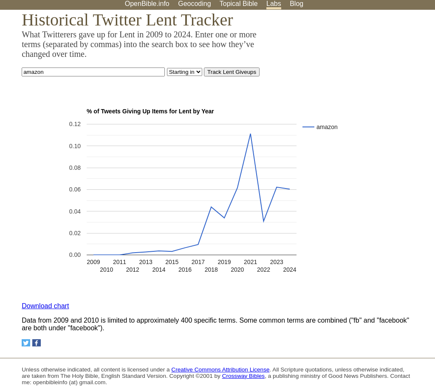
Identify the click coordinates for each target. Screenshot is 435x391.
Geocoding (194, 3)
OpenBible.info (147, 3)
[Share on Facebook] (36, 342)
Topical (239, 3)
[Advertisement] (349, 76)
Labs (273, 3)
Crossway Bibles (243, 376)
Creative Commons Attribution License (220, 369)
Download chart (45, 305)
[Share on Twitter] (26, 342)
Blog (296, 3)
